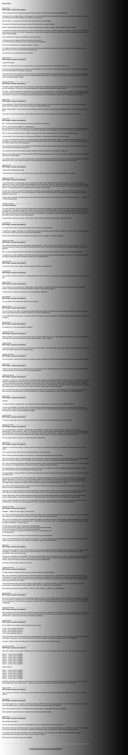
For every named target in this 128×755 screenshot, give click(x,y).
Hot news (39, 749)
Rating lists (37, 748)
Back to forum (6, 3)
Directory (59, 749)
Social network (33, 749)
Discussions (43, 749)
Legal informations (55, 748)
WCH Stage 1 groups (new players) (14, 10)
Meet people (54, 749)
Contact (61, 748)
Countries (42, 748)
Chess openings (47, 748)
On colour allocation (9, 205)
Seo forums (49, 749)
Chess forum (31, 748)
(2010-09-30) (14, 8)
